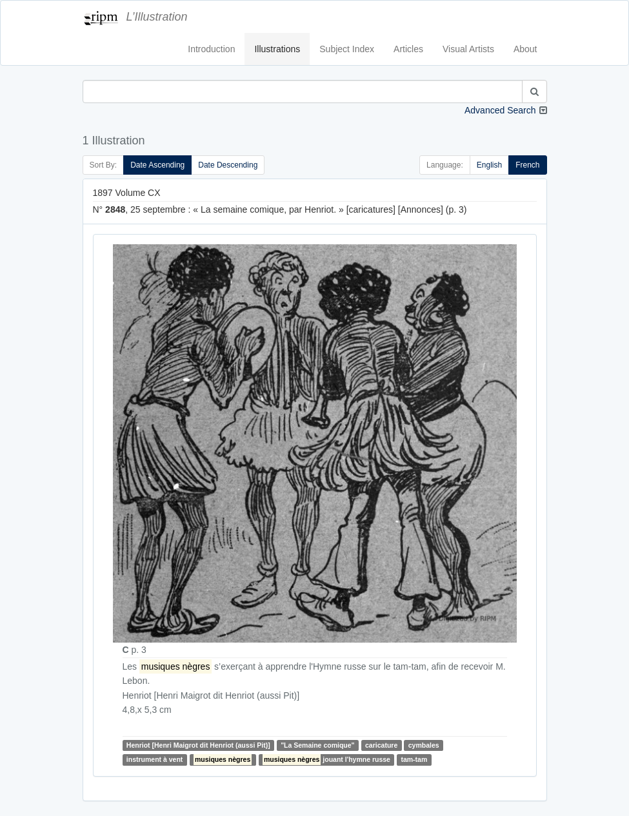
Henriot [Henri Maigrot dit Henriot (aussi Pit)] (198, 745)
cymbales (423, 745)
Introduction (211, 49)
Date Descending (227, 165)
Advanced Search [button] (500, 110)
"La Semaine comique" (317, 745)
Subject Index (346, 49)
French (527, 165)
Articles (408, 49)
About (525, 49)
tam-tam (414, 760)
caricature (381, 745)
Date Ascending (157, 165)
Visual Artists (468, 49)
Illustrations (277, 49)
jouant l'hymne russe (326, 759)
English (489, 165)
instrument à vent (154, 760)
